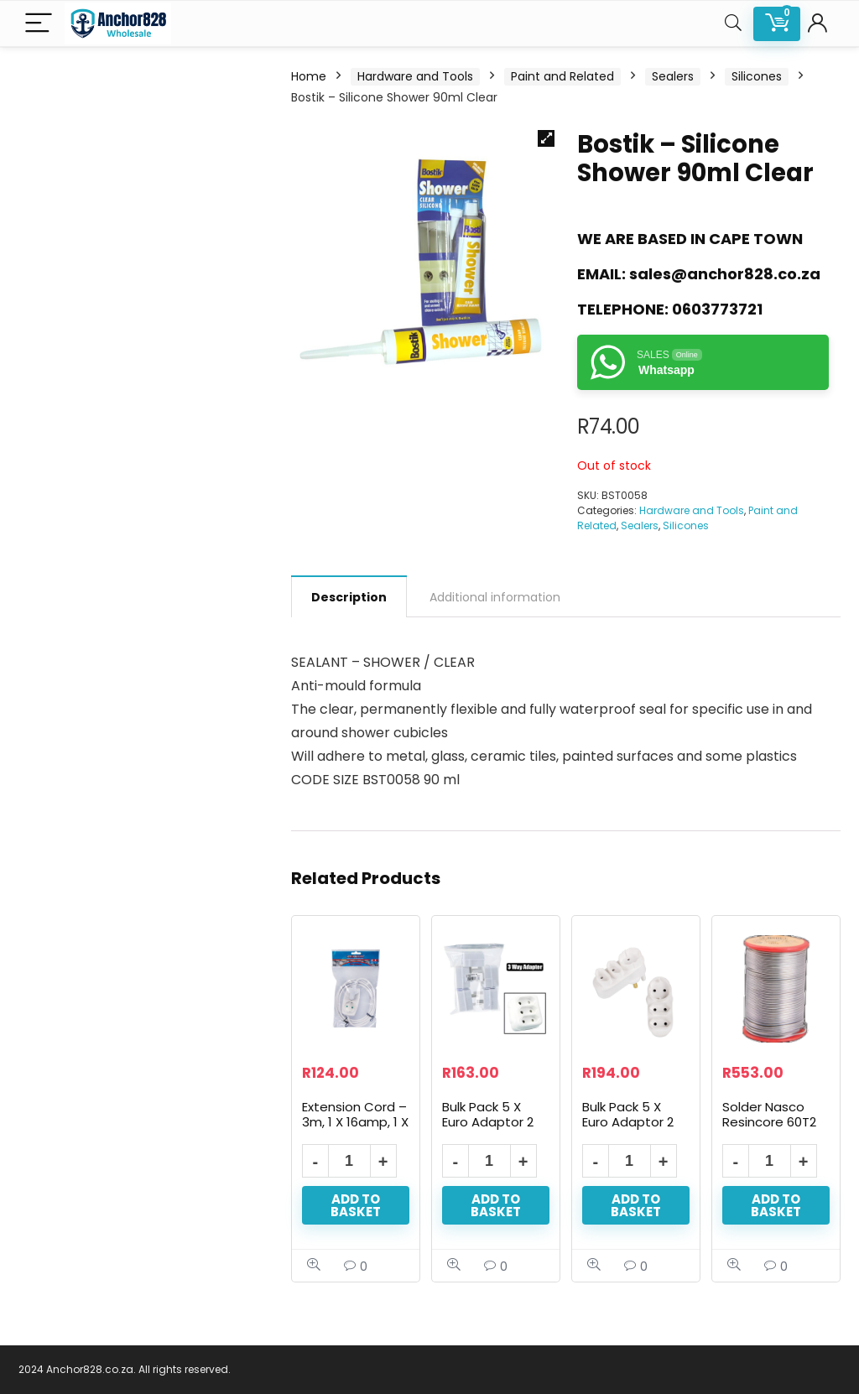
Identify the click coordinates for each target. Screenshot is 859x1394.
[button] (546, 138)
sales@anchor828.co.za (724, 273)
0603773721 (717, 309)
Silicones (756, 76)
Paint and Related (562, 76)
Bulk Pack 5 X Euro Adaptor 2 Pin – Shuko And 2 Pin (630, 1129)
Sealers (673, 76)
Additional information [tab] (495, 597)
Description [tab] (349, 597)
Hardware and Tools (415, 76)
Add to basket (356, 1205)
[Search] (733, 24)
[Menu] (38, 24)
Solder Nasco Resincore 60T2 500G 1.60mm (769, 1122)
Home (308, 76)
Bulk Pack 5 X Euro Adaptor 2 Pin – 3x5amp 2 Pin (489, 1129)
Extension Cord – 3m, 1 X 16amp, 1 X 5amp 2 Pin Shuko (355, 1129)
